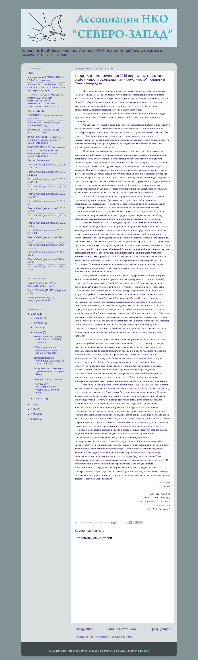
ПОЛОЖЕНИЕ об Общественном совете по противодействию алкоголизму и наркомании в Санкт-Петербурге (46, 151)
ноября (38, 318)
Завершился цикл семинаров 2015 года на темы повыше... (49, 360)
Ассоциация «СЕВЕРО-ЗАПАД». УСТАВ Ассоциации (45, 79)
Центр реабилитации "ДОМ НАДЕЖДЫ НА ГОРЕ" (42, 299)
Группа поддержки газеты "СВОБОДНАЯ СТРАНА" (41, 284)
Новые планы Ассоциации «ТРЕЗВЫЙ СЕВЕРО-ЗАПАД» (48, 339)
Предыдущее (160, 629)
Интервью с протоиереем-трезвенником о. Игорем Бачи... (49, 371)
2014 (34, 409)
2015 (34, 404)
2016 (34, 313)
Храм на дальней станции (48, 379)
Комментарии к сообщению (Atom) (113, 636)
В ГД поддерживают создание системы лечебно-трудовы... (46, 350)
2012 (34, 419)
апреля (38, 332)
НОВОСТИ (33, 73)
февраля (39, 398)
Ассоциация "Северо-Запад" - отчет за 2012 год (44, 131)
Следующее (84, 629)
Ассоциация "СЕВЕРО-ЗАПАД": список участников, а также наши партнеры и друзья (46, 87)
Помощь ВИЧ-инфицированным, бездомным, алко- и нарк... (46, 388)
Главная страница (121, 629)
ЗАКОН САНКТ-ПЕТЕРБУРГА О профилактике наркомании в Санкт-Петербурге (45, 140)
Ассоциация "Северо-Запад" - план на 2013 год (44, 124)
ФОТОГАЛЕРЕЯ (36, 110)
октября (39, 322)
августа (38, 327)
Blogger (144, 650)
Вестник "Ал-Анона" (38, 160)
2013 (34, 414)
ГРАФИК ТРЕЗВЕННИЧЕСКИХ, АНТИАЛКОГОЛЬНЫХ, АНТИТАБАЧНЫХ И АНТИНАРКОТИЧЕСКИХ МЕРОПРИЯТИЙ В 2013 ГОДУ (45, 100)
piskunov (120, 650)
